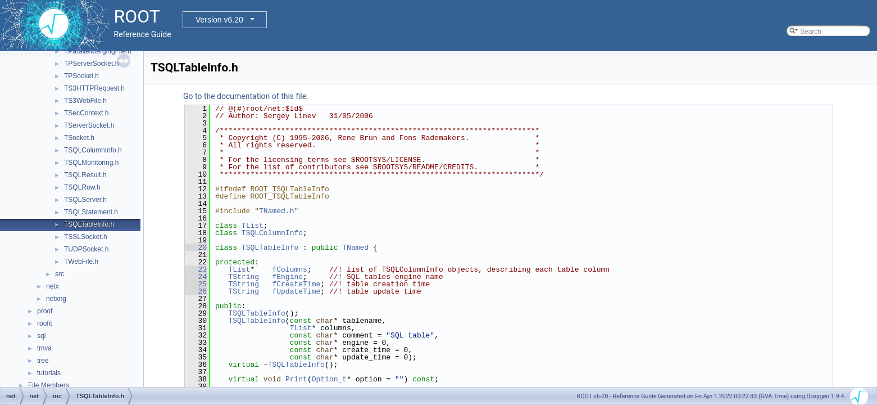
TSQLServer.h (85, 200)
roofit (44, 323)
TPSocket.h (81, 76)
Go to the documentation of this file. (245, 96)
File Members (48, 385)
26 (196, 291)
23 (196, 269)
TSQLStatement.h (91, 212)
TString (243, 277)
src (59, 274)
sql (41, 336)
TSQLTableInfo (270, 247)
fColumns (289, 269)
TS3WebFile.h (85, 101)
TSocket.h (79, 138)
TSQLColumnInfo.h (93, 150)
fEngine (287, 277)
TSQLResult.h (85, 175)
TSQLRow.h (82, 187)
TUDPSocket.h (86, 249)
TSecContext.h (86, 113)
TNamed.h (276, 211)
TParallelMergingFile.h (97, 51)
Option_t (329, 379)
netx (52, 286)
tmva (44, 348)
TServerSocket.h (89, 125)
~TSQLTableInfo (294, 364)
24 (196, 277)
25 (196, 284)
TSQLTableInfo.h (89, 224)
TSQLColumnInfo (272, 233)
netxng (56, 299)
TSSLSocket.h (85, 237)
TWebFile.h (81, 262)
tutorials (49, 373)
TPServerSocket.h (91, 64)
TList (252, 225)
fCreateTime (296, 284)
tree (43, 360)
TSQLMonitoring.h (91, 162)
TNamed (355, 247)
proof (44, 311)
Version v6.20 (219, 19)
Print (296, 379)
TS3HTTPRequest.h (94, 88)
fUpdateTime (296, 291)
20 (196, 247)
